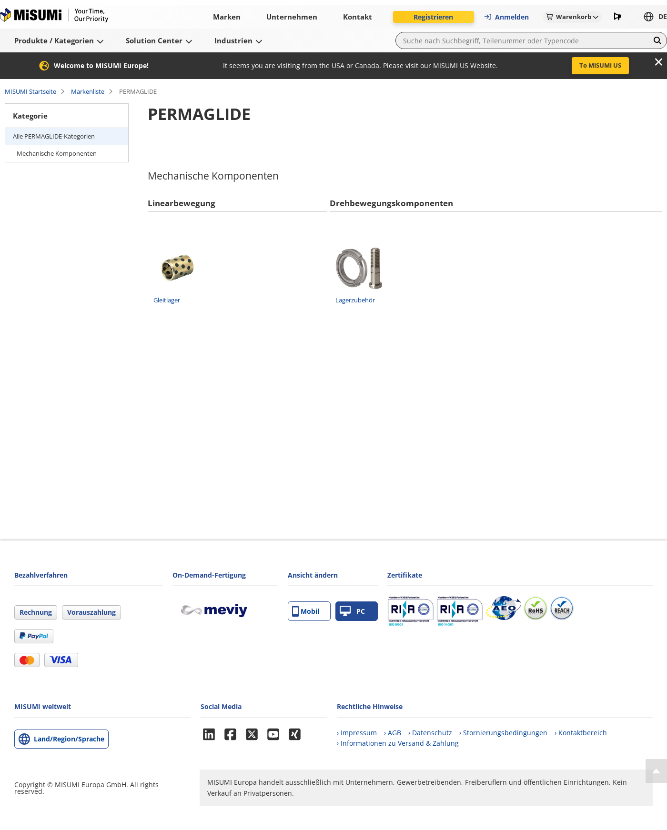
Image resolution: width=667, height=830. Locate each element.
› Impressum (357, 732)
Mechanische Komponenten (57, 153)
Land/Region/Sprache (69, 738)
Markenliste (87, 91)
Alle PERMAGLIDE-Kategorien (54, 136)
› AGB (392, 732)
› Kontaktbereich (581, 732)
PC (352, 611)
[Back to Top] (656, 771)
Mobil (305, 611)
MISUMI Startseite (30, 91)
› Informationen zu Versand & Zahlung (398, 743)
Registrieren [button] (433, 16)
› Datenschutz (430, 732)
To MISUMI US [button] (600, 65)
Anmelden (506, 16)
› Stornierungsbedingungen (503, 732)
